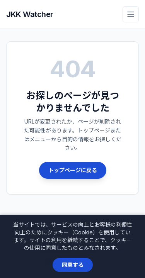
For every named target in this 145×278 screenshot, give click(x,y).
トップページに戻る (72, 170)
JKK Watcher (29, 14)
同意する (73, 264)
